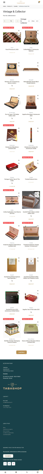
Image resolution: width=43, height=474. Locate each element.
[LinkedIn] (9, 463)
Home (4, 6)
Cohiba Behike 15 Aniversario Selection (31, 50)
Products (9, 6)
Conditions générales (8, 432)
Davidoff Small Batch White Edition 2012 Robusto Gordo (31, 277)
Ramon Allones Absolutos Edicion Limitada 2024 (31, 341)
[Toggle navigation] (4, 2)
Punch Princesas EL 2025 (12, 49)
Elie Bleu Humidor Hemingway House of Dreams (12, 341)
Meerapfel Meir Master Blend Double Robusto (31, 82)
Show (33, 21)
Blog (4, 427)
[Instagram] (13, 463)
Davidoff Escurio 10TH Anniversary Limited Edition (12, 310)
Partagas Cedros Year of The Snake (12, 180)
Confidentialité (7, 434)
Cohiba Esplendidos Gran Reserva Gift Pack (12, 212)
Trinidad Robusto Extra (31, 179)
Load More (21, 352)
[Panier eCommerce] (39, 2)
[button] (18, 30)
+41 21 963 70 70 (7, 407)
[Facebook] (5, 463)
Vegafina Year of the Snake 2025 (31, 309)
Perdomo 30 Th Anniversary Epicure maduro (12, 82)
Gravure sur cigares (8, 429)
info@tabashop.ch (7, 402)
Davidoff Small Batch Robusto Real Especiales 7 (12, 277)
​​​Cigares (16, 6)
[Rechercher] (11, 21)
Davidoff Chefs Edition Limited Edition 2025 (31, 212)
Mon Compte (6, 431)
